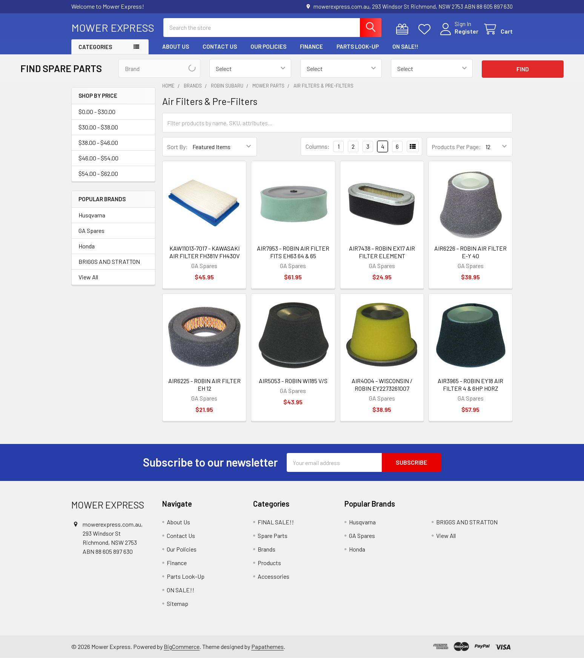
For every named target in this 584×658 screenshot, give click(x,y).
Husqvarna (91, 215)
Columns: (318, 146)
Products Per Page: (456, 146)
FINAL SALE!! (276, 521)
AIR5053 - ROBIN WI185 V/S (293, 380)
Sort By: (177, 146)
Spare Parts (272, 535)
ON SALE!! (405, 46)
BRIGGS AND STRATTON (109, 261)
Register (466, 31)
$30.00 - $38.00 (98, 127)
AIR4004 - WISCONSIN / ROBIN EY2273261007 (382, 384)
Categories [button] (95, 46)
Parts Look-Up (358, 46)
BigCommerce (182, 646)
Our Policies (268, 46)
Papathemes (267, 646)
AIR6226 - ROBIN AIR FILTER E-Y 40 (470, 252)
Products (269, 562)
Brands (266, 549)
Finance (311, 46)
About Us (175, 46)
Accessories (273, 576)
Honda (86, 246)
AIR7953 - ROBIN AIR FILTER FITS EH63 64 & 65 (293, 252)
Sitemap (177, 603)
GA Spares (91, 230)
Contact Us (220, 46)
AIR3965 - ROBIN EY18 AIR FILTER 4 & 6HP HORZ (470, 384)
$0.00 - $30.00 (96, 111)
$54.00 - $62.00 (98, 173)
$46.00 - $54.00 (98, 158)
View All (88, 276)
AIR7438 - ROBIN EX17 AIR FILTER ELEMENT (382, 252)
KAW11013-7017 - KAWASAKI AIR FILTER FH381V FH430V (204, 252)
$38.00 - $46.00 (98, 142)
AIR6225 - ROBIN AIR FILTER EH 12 (204, 384)
